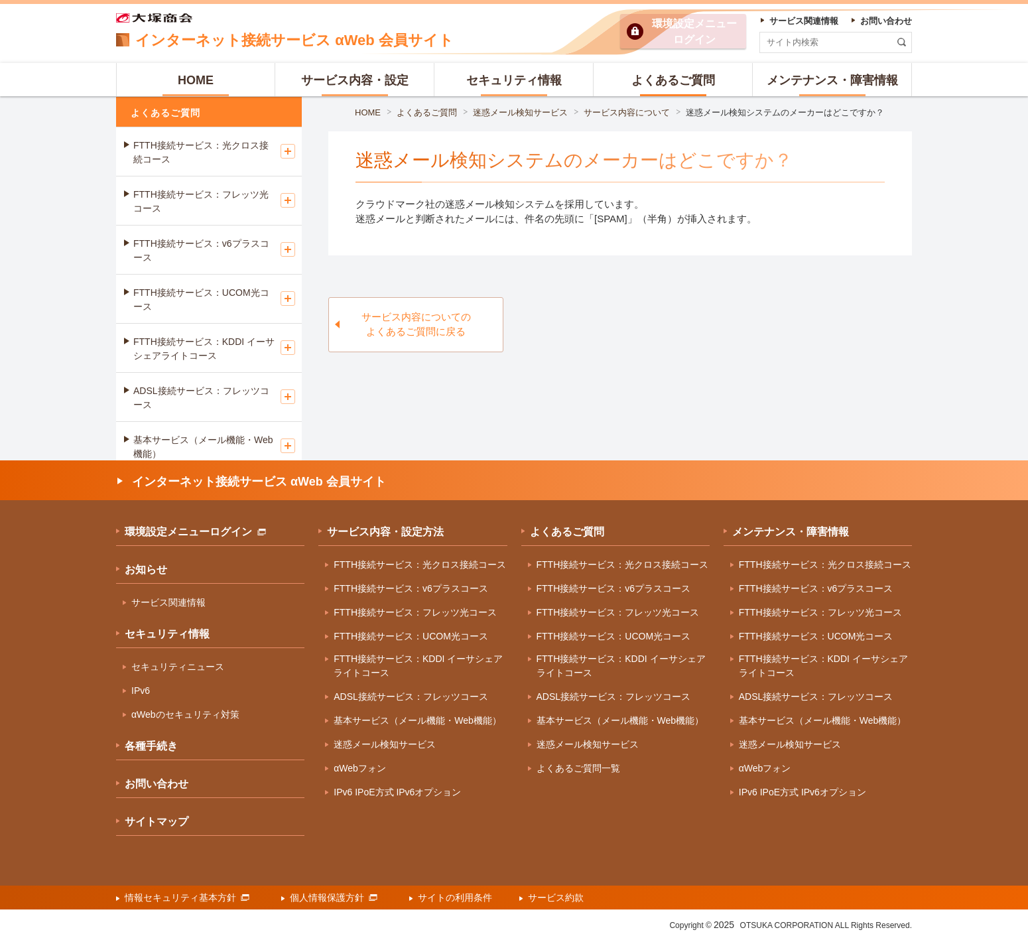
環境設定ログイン (694, 31)
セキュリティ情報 (167, 633)
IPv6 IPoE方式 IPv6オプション (397, 792)
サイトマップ (156, 821)
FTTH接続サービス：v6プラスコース (201, 250)
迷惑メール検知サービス (520, 112)
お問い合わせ (156, 783)
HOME (368, 112)
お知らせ (146, 569)
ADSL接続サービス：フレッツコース (201, 397)
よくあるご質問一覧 (578, 768)
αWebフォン (360, 768)
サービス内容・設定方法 (385, 531)
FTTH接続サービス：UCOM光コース (201, 299)
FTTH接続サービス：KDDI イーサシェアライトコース (204, 348)
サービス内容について (627, 112)
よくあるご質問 (427, 112)
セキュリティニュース (177, 666)
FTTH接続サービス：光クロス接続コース (201, 152)
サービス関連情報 (168, 602)
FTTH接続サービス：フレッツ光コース (201, 201)
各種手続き (151, 746)
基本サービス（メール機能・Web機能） (203, 447)
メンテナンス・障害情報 (790, 531)
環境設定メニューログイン (195, 531)
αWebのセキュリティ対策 (185, 714)
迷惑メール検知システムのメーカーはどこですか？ (785, 112)
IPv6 (140, 690)
